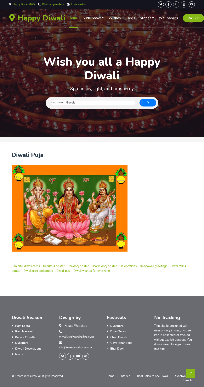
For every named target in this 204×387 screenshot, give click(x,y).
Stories (145, 18)
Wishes (115, 18)
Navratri (20, 354)
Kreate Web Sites (26, 376)
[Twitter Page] (161, 4)
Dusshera (22, 343)
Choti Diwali (118, 337)
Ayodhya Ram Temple (183, 378)
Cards (130, 18)
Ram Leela (22, 326)
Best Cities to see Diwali (152, 376)
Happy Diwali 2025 (24, 4)
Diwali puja (63, 271)
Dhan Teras (118, 331)
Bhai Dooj (117, 349)
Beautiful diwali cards (26, 266)
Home (73, 18)
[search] (93, 103)
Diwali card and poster (38, 271)
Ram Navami (24, 331)
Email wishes (79, 4)
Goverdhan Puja (121, 343)
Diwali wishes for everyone (92, 271)
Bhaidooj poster (78, 266)
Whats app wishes (53, 4)
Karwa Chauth (25, 337)
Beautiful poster (54, 266)
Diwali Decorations (28, 349)
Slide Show (92, 18)
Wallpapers (168, 18)
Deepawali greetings (153, 266)
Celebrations (128, 266)
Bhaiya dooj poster (104, 266)
